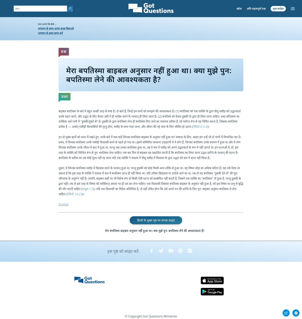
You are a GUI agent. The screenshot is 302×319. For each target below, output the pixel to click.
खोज (239, 8)
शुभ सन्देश (278, 8)
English (64, 204)
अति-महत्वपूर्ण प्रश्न (256, 8)
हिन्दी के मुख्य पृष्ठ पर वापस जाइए (156, 220)
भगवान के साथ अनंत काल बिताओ (56, 28)
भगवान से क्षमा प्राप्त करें (50, 33)
